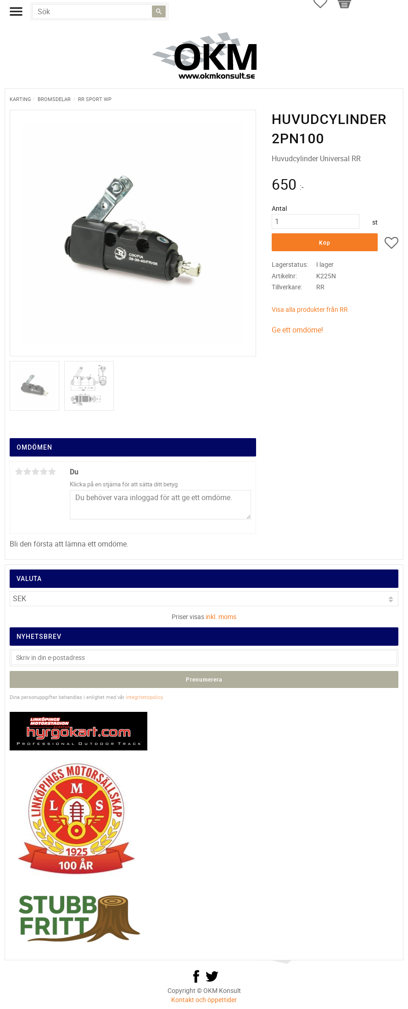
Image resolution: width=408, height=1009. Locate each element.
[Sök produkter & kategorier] (99, 11)
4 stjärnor (43, 472)
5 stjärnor (52, 472)
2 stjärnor (27, 472)
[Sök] (159, 11)
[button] (391, 244)
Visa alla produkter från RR (310, 309)
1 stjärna (19, 472)
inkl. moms (221, 616)
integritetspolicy (144, 696)
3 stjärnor (35, 472)
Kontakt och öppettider (204, 999)
